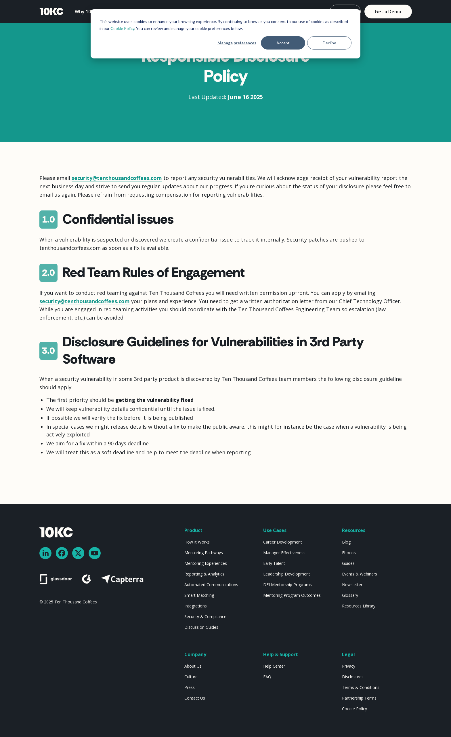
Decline (329, 42)
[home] (51, 12)
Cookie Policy (122, 28)
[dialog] (225, 33)
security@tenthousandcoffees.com (117, 177)
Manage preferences (236, 42)
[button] (89, 11)
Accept (283, 42)
